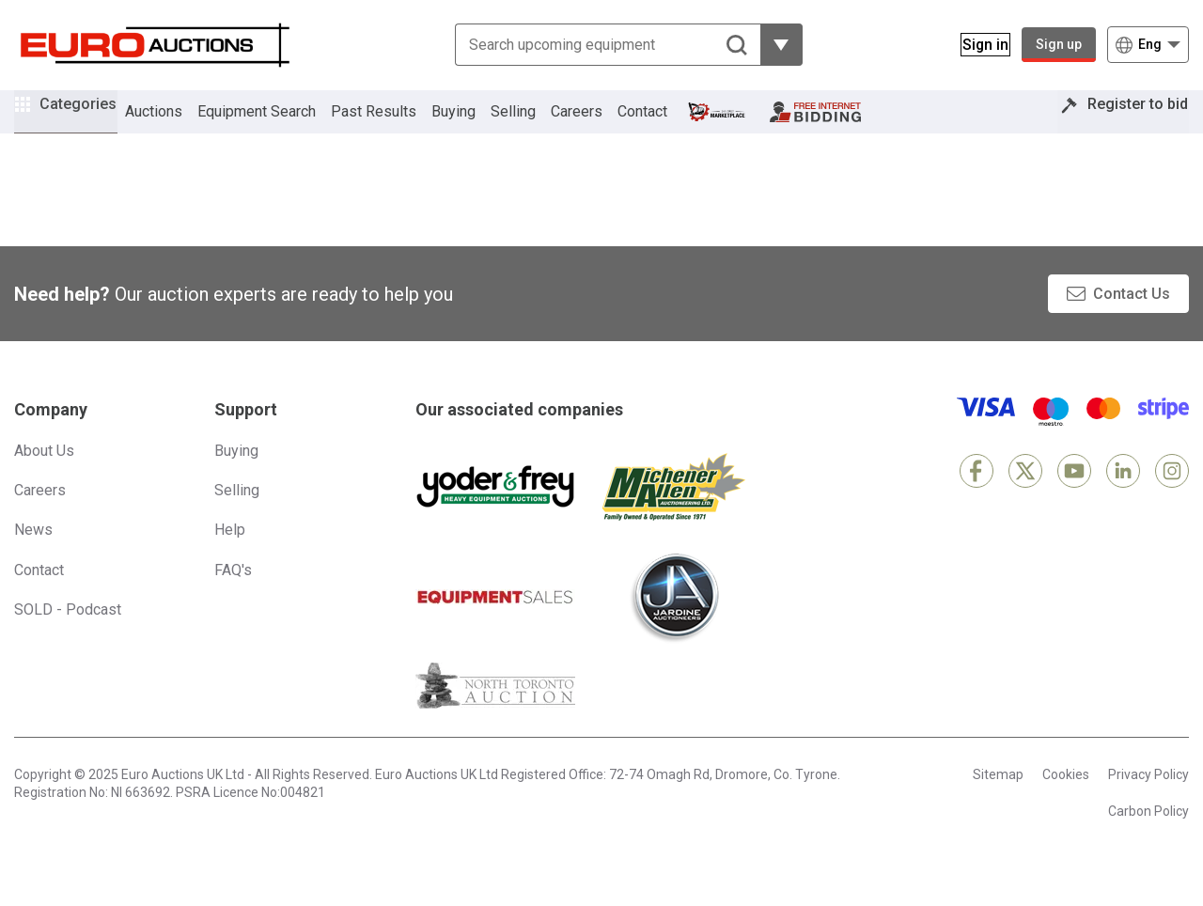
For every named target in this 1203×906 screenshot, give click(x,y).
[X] (1025, 499)
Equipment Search (283, 125)
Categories (91, 123)
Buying (480, 125)
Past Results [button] (400, 125)
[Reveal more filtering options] (770, 44)
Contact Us (1131, 322)
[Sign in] (974, 44)
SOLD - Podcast (67, 638)
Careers (603, 125)
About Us (44, 479)
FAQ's (233, 598)
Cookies (1065, 802)
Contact (669, 125)
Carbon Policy (1148, 839)
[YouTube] (1074, 499)
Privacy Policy (1148, 802)
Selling (539, 125)
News (33, 558)
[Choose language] (1148, 44)
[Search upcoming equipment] (596, 44)
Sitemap (998, 802)
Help (229, 558)
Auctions (180, 125)
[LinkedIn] (1123, 499)
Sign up (1059, 44)
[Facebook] (976, 499)
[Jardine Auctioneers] (674, 626)
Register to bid (1124, 125)
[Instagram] (1172, 499)
